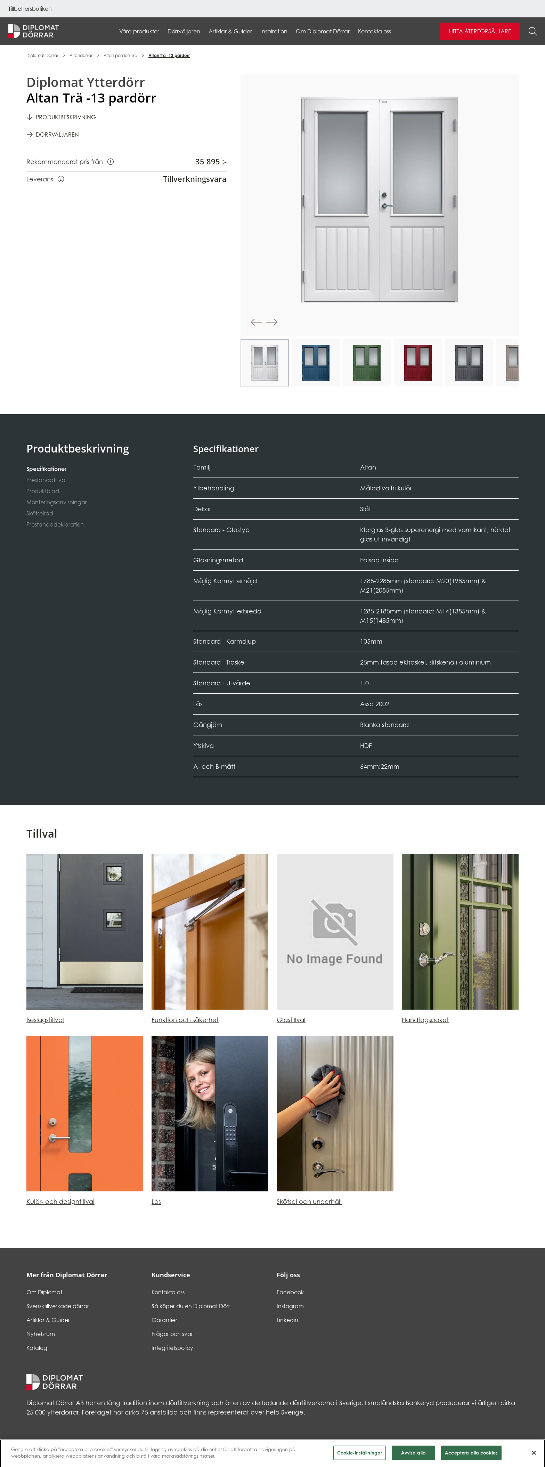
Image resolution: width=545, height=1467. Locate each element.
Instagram (290, 1306)
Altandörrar (81, 55)
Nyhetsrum (40, 1333)
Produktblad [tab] (42, 491)
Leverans (45, 178)
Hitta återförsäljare (480, 31)
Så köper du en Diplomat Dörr (191, 1306)
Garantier (164, 1320)
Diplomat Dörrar (42, 55)
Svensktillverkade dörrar (57, 1306)
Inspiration (273, 31)
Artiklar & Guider (230, 31)
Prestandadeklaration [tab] (55, 524)
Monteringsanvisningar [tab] (56, 502)
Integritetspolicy (172, 1347)
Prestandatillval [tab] (46, 479)
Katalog (36, 1347)
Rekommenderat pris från (70, 161)
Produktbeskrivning (66, 117)
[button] (256, 322)
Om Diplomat (44, 1292)
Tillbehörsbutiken (30, 8)
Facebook (290, 1292)
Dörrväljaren (184, 31)
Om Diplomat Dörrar (323, 31)
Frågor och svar (172, 1333)
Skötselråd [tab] (39, 513)
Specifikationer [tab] (46, 468)
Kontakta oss (374, 31)
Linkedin (287, 1320)
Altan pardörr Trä (120, 55)
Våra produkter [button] (139, 31)
